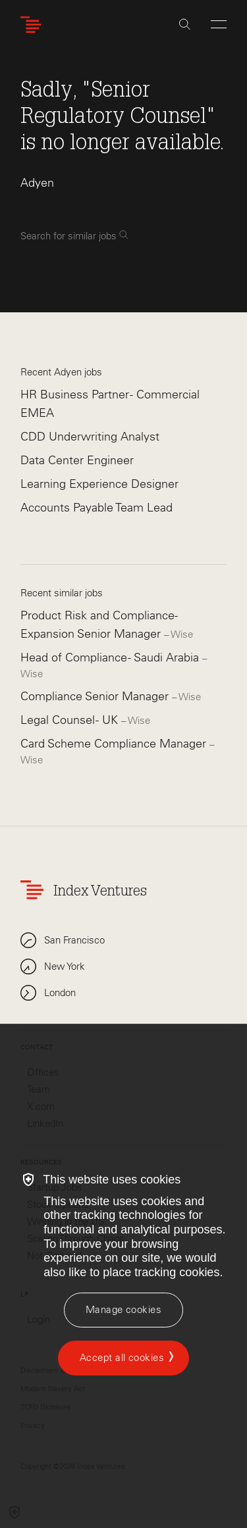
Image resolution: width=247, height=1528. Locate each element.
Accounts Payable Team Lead (96, 507)
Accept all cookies (122, 1358)
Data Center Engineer (77, 460)
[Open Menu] (219, 24)
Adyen (37, 183)
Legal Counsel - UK (70, 720)
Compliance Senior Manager (96, 696)
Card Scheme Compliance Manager (114, 743)
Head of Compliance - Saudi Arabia (111, 657)
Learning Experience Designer (99, 484)
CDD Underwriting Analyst (89, 436)
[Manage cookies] (123, 1310)
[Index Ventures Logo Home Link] (33, 25)
